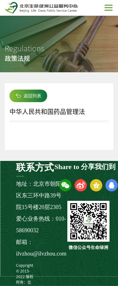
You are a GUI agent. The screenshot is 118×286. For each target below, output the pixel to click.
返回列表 (32, 96)
